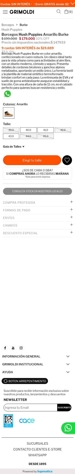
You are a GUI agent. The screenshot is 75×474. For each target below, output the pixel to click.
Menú (5, 11)
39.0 (11, 130)
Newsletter (15, 400)
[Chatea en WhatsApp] (7, 93)
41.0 (45, 130)
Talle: (7, 124)
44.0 (28, 136)
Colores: (15, 104)
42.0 (62, 130)
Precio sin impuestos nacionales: (26, 42)
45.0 (45, 136)
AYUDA (7, 372)
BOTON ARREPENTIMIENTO (27, 381)
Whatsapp (37, 455)
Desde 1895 (37, 464)
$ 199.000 (9, 39)
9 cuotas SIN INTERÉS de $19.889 (28, 48)
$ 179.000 (27, 39)
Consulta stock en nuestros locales (37, 191)
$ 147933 (58, 42)
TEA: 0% (8, 52)
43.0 (11, 136)
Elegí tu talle (32, 160)
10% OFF (43, 39)
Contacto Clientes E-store (37, 449)
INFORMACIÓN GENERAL (21, 356)
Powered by (37, 471)
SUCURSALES (37, 443)
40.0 (28, 130)
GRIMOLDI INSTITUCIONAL (22, 364)
